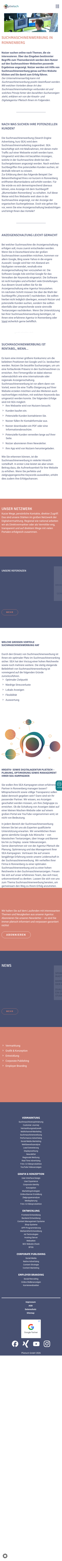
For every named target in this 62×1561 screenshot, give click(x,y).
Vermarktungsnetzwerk (31, 1128)
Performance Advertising (31, 1138)
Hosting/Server (31, 1237)
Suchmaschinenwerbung (31, 1135)
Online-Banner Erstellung (31, 1194)
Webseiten (31, 1241)
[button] (5, 1556)
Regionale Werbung (31, 1157)
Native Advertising (31, 1261)
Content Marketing (31, 1268)
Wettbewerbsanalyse (31, 1144)
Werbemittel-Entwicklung (31, 1231)
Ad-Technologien (31, 1234)
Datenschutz (30, 1309)
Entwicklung (12, 1055)
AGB (31, 1306)
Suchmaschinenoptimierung (31, 1122)
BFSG (31, 1247)
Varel (4, 321)
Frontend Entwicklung (31, 1215)
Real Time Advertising (31, 1161)
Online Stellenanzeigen (31, 1282)
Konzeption (31, 1188)
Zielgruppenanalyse (31, 1197)
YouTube (27, 814)
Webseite (24, 196)
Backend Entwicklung (31, 1218)
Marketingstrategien (31, 1191)
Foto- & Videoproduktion (31, 1164)
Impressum (31, 1302)
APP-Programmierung (31, 1228)
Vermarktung (13, 1045)
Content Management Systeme (31, 1221)
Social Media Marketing (31, 1141)
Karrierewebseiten (31, 1285)
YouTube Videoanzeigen (31, 1167)
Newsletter (39, 443)
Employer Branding (16, 1065)
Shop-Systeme (31, 1224)
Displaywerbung (31, 1151)
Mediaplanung (31, 1201)
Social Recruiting (31, 1279)
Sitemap (30, 1313)
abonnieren (16, 934)
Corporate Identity (31, 1184)
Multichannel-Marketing (31, 1131)
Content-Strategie (31, 1264)
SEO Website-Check (31, 1244)
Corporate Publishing (17, 1060)
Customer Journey (31, 1125)
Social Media (31, 1258)
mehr (9, 612)
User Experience (31, 1181)
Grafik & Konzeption (17, 1050)
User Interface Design (31, 1178)
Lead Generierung (31, 1148)
